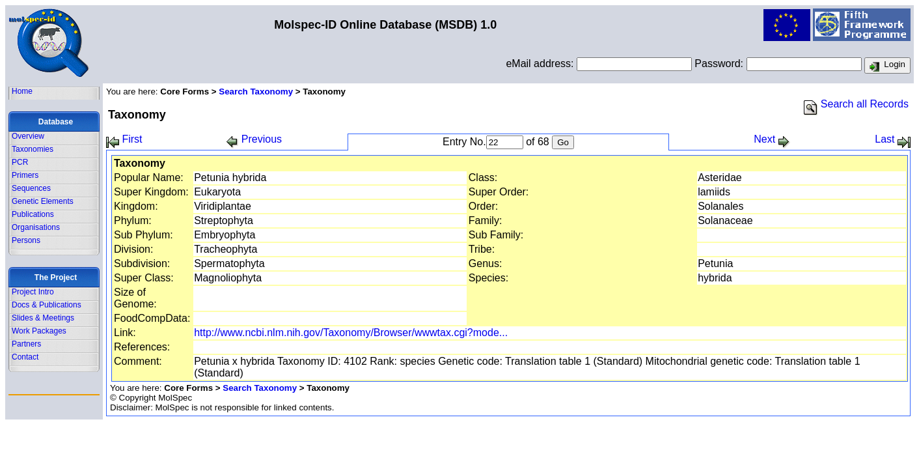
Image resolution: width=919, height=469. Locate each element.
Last (893, 139)
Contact (25, 357)
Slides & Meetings (43, 317)
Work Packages (39, 330)
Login (887, 65)
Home (22, 91)
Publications (33, 214)
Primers (25, 175)
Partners (26, 343)
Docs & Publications (46, 304)
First (124, 139)
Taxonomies (32, 149)
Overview (28, 136)
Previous (254, 139)
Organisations (36, 227)
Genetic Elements (43, 201)
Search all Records (856, 103)
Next (771, 139)
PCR (20, 162)
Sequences (31, 188)
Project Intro (33, 291)
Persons (26, 240)
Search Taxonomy (256, 91)
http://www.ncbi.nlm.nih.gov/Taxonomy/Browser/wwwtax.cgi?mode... (351, 332)
